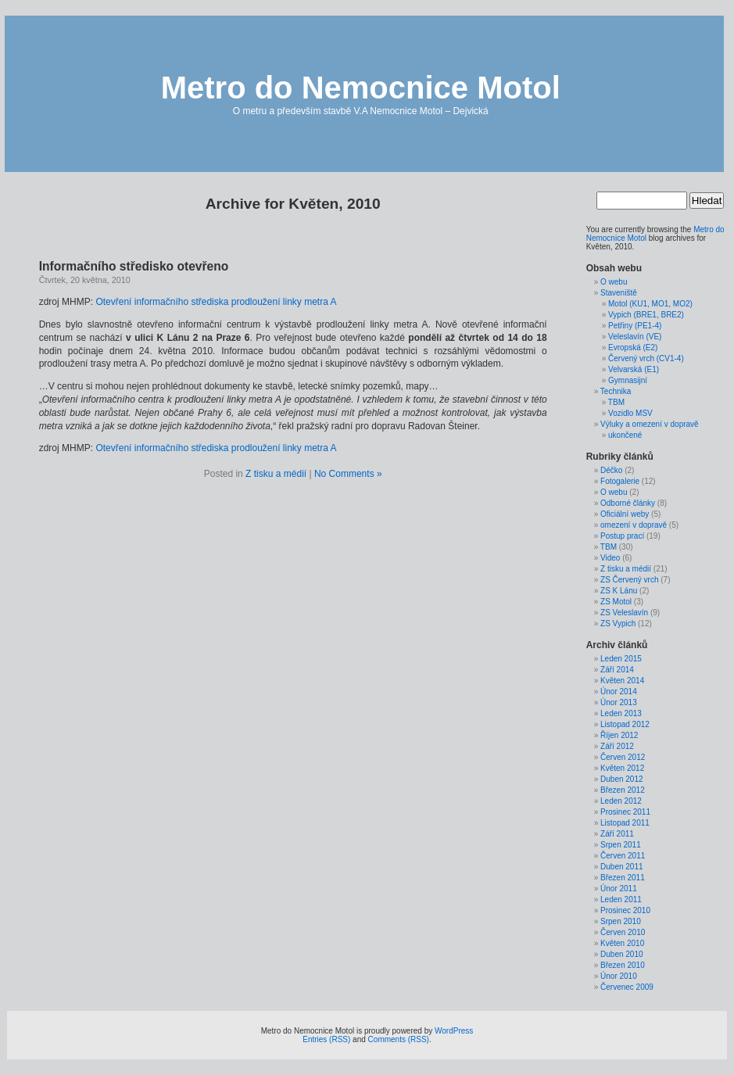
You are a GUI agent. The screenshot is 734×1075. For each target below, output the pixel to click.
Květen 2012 (622, 768)
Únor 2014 (618, 691)
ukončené (625, 435)
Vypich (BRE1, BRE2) (646, 314)
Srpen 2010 (620, 921)
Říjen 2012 (619, 735)
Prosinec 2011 (625, 812)
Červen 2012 (622, 757)
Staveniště (618, 292)
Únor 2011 (618, 888)
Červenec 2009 (626, 987)
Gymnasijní (627, 380)
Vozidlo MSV (630, 413)
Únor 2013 (618, 702)
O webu (613, 282)
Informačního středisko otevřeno (134, 266)
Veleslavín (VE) (634, 336)
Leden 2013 (621, 713)
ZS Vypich (618, 623)
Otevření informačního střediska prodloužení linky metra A (215, 301)
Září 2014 (617, 669)
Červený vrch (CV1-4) (646, 358)
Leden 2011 (621, 899)
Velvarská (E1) (633, 369)
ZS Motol (616, 601)
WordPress (454, 1031)
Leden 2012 (621, 801)
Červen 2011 (622, 855)
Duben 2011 (621, 866)
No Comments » (348, 473)
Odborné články (627, 503)
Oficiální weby (624, 514)
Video (610, 558)
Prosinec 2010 (625, 910)
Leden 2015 (621, 658)
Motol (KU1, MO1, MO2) (650, 303)
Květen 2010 (622, 943)
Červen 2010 (622, 932)
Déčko (611, 470)
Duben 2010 (621, 954)
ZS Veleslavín (624, 612)
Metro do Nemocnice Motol (360, 87)
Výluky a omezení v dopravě (649, 424)
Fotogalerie (619, 481)
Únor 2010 (618, 976)
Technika (615, 391)
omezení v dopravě (633, 525)
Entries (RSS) (326, 1039)
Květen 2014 (622, 680)
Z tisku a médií (275, 473)
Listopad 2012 (625, 724)
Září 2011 (617, 834)
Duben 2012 (621, 779)
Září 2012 (617, 746)
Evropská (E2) (632, 347)
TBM (616, 402)
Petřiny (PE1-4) (634, 325)
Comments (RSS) (398, 1039)
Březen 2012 (622, 790)
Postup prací (622, 536)
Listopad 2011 (625, 823)
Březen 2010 (622, 965)
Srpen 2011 (620, 844)
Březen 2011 (622, 877)
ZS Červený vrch (629, 579)
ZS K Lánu (618, 590)
